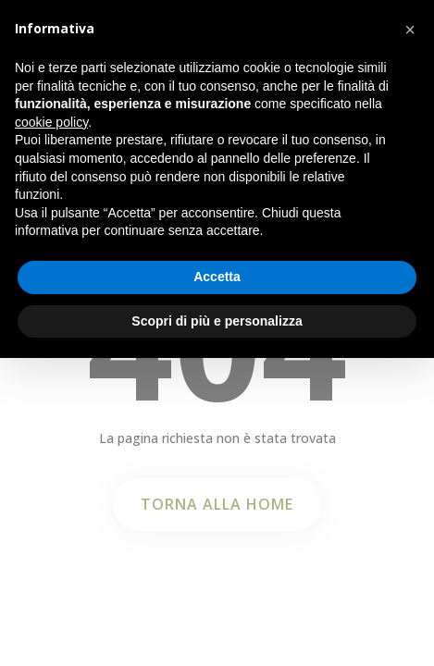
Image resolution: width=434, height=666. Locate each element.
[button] (410, 29)
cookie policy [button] (51, 122)
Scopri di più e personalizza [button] (216, 321)
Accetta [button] (217, 276)
